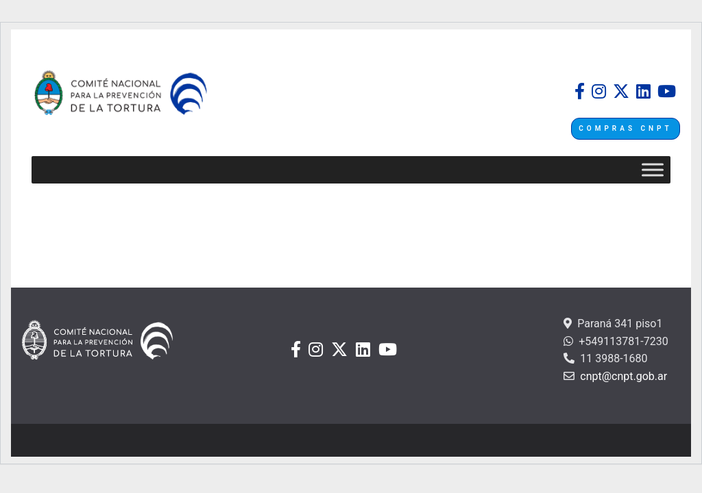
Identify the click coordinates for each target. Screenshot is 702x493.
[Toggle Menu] (653, 170)
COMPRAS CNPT (625, 128)
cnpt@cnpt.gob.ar (622, 376)
